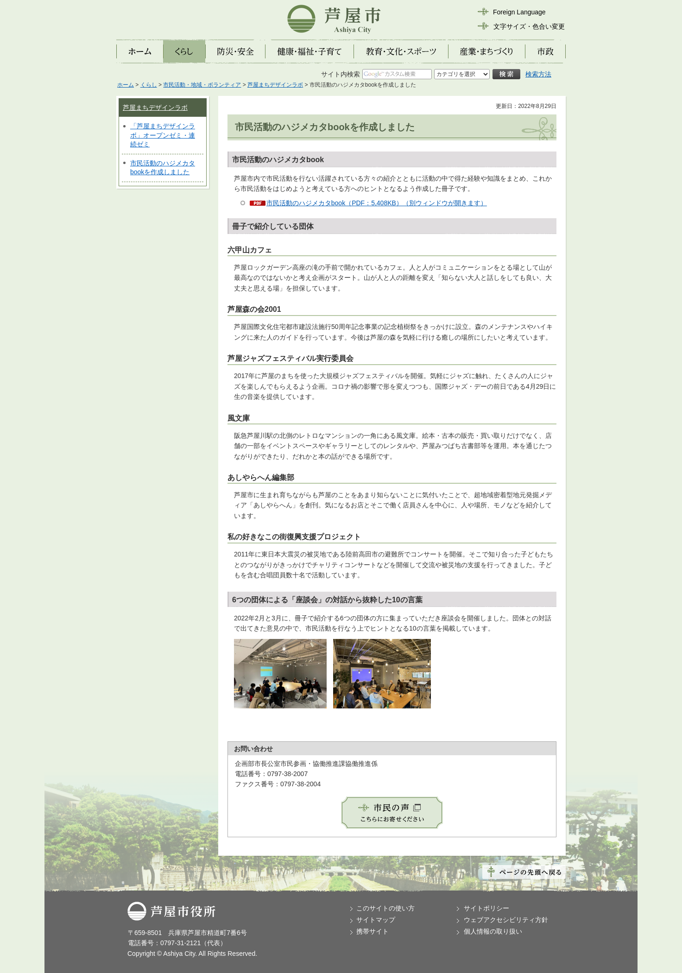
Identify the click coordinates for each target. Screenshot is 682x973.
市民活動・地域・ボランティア (202, 85)
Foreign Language (519, 12)
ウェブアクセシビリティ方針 (506, 919)
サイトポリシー (486, 908)
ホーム (125, 85)
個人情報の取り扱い (493, 931)
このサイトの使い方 (385, 908)
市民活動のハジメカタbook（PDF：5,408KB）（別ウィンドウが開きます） (376, 203)
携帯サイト (372, 931)
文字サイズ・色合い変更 (529, 26)
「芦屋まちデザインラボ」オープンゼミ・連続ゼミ (162, 135)
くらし (148, 85)
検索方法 (538, 74)
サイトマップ (375, 919)
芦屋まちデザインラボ (275, 85)
